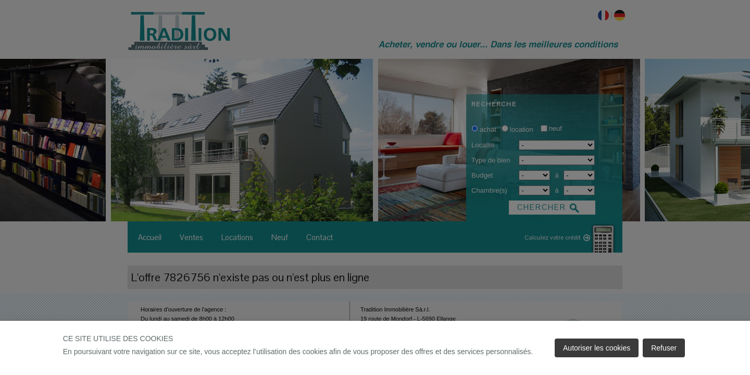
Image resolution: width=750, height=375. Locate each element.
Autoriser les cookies (596, 348)
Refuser (664, 348)
